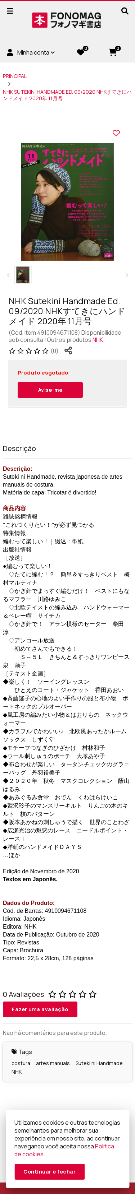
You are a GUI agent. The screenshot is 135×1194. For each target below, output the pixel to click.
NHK (98, 340)
